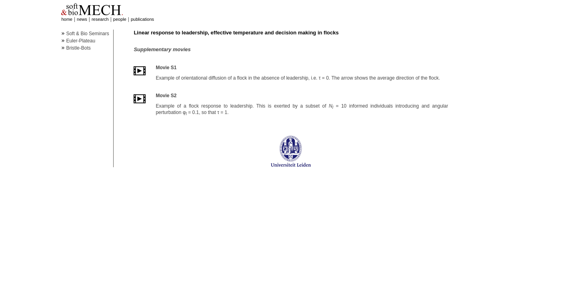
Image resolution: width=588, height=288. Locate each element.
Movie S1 (166, 67)
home (66, 19)
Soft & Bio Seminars (87, 33)
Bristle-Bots (78, 48)
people (119, 19)
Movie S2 (166, 95)
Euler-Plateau (80, 41)
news (82, 19)
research (100, 19)
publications (142, 19)
